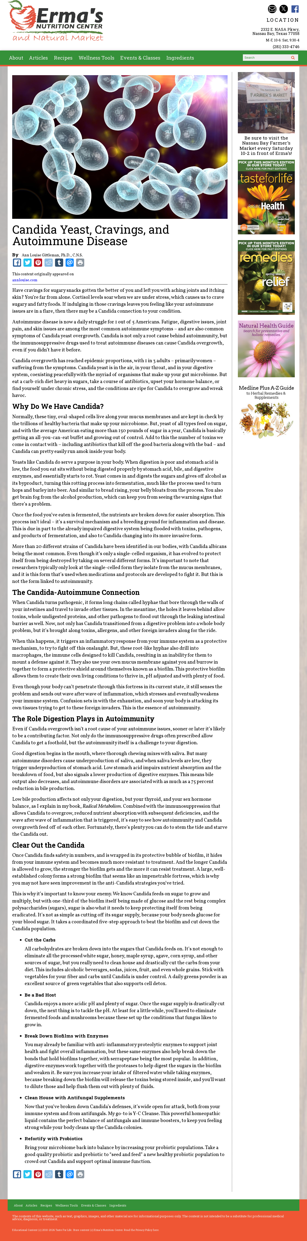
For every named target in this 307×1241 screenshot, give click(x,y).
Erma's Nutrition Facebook (295, 9)
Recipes (63, 57)
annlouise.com (24, 280)
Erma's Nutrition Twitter (283, 9)
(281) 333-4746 (286, 46)
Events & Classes (140, 57)
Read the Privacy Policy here (141, 1230)
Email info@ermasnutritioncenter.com (272, 9)
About (16, 57)
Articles (38, 57)
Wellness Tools (96, 57)
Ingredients (180, 57)
